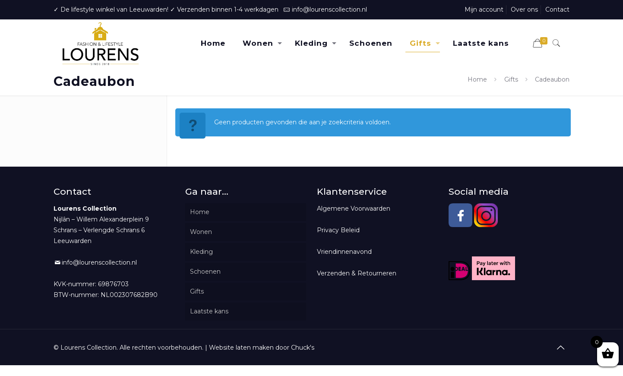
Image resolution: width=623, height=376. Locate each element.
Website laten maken (241, 347)
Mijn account (484, 9)
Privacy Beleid (338, 230)
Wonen (201, 232)
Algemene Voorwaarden (353, 208)
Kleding (201, 252)
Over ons (524, 9)
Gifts (511, 79)
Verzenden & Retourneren (356, 273)
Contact (557, 9)
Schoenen (205, 271)
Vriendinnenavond (344, 252)
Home (477, 79)
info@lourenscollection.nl (329, 9)
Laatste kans (209, 311)
